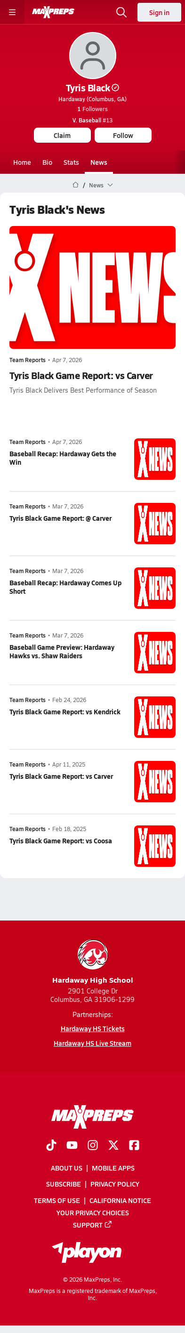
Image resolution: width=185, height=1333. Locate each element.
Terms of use (57, 1200)
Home (22, 162)
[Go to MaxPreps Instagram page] (92, 1146)
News (98, 162)
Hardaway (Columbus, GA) (92, 99)
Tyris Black (93, 87)
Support (93, 1224)
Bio (47, 162)
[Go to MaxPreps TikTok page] (51, 1146)
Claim (62, 135)
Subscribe (63, 1184)
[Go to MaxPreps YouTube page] (72, 1146)
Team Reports (27, 360)
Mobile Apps (113, 1167)
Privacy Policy (114, 1184)
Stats (71, 162)
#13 (92, 120)
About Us (66, 1167)
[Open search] (121, 12)
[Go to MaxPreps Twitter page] (113, 1146)
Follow (123, 135)
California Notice (120, 1200)
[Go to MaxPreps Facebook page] (134, 1146)
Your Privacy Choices (92, 1212)
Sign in (159, 12)
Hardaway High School (92, 962)
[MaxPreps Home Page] (75, 185)
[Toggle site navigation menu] (12, 12)
